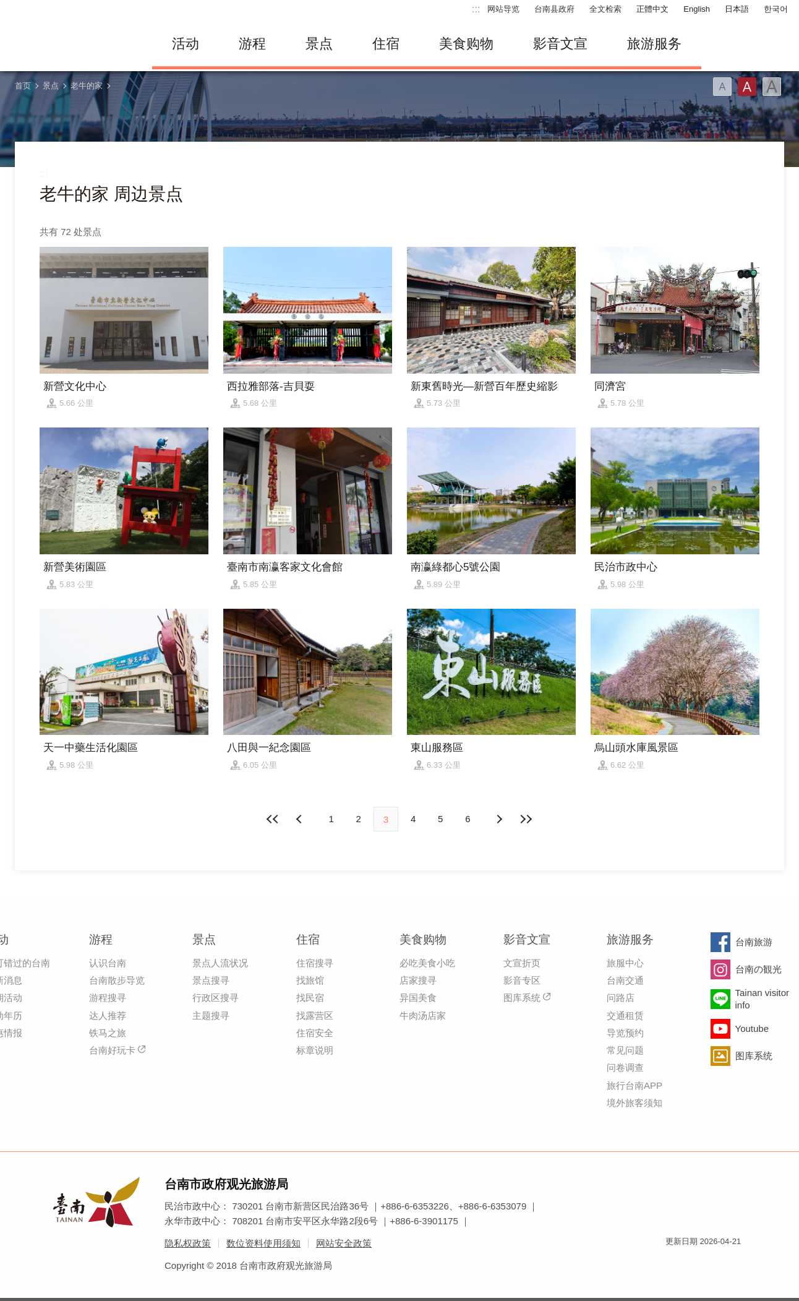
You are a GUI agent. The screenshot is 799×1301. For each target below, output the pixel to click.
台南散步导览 (117, 980)
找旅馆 (310, 980)
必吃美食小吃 (427, 963)
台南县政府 (554, 9)
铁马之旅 (107, 1033)
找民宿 (310, 997)
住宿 (386, 43)
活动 (185, 43)
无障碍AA (718, 1263)
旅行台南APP (634, 1085)
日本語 (737, 9)
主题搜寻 (210, 1015)
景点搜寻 (210, 980)
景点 (319, 43)
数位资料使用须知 (263, 1243)
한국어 (776, 9)
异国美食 (418, 997)
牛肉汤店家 (423, 1015)
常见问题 (625, 1050)
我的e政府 (674, 1263)
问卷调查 (625, 1067)
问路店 (620, 997)
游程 (252, 43)
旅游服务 (654, 43)
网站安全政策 (344, 1243)
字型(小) (722, 86)
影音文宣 (560, 43)
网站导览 (503, 9)
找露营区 (314, 1015)
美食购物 (466, 43)
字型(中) (747, 86)
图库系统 (521, 997)
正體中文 (652, 9)
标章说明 (314, 1050)
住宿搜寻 (314, 963)
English (696, 9)
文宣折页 (521, 963)
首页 (23, 85)
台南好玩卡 (112, 1050)
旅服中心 (625, 963)
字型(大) (772, 86)
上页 (498, 819)
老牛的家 (86, 85)
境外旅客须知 (634, 1102)
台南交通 (625, 980)
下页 (300, 819)
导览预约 (625, 1033)
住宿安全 (314, 1033)
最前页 (272, 819)
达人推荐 (107, 1015)
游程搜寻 (107, 997)
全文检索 (605, 9)
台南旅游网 (72, 44)
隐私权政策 (187, 1243)
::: (476, 9)
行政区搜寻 (215, 997)
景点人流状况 (220, 963)
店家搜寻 (418, 980)
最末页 (526, 819)
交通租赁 (625, 1015)
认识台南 (107, 963)
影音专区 (521, 980)
